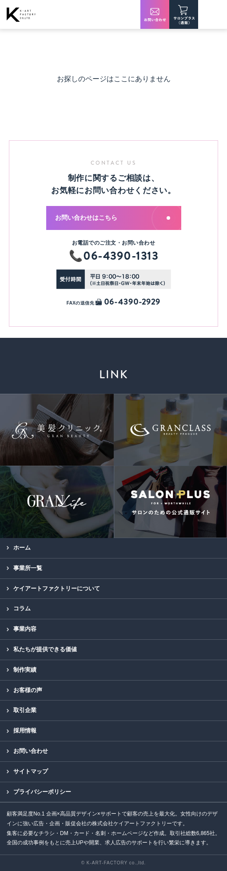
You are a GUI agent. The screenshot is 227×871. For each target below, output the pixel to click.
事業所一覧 (27, 568)
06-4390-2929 (128, 302)
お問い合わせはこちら (112, 217)
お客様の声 (27, 690)
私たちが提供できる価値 (45, 649)
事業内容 (24, 629)
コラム (22, 608)
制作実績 (24, 669)
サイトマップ (30, 771)
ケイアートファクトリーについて (56, 588)
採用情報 (24, 730)
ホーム (22, 547)
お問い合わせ (30, 751)
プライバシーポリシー (42, 791)
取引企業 (24, 710)
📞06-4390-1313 (114, 256)
